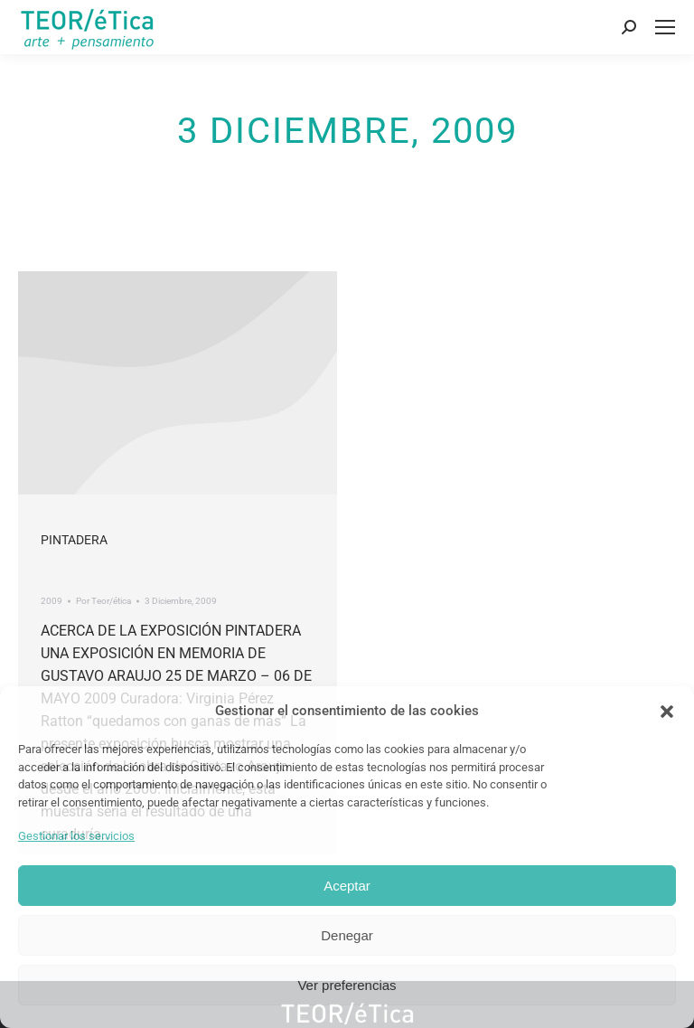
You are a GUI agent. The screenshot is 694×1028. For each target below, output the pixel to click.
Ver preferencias (346, 985)
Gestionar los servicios (76, 836)
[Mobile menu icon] (665, 27)
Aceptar (347, 885)
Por (103, 601)
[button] (667, 712)
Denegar (347, 935)
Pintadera (74, 540)
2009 (51, 601)
